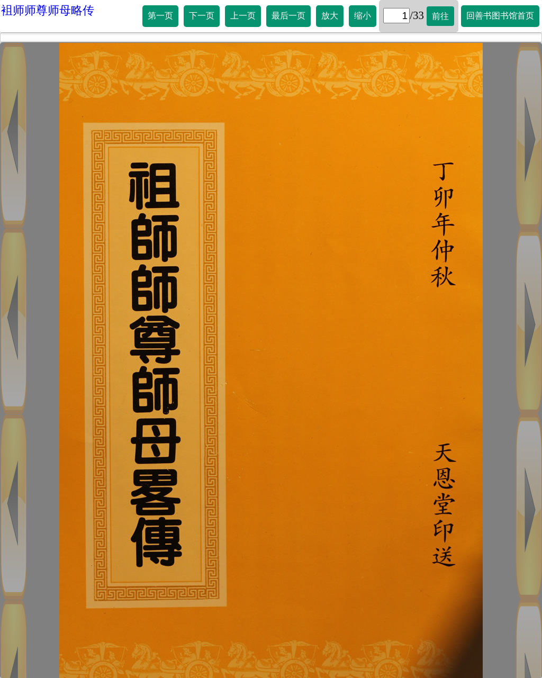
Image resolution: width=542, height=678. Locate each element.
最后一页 (288, 15)
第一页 (160, 15)
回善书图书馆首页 (500, 15)
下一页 (201, 15)
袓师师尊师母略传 (47, 10)
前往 (440, 16)
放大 (329, 15)
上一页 (243, 15)
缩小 (362, 15)
